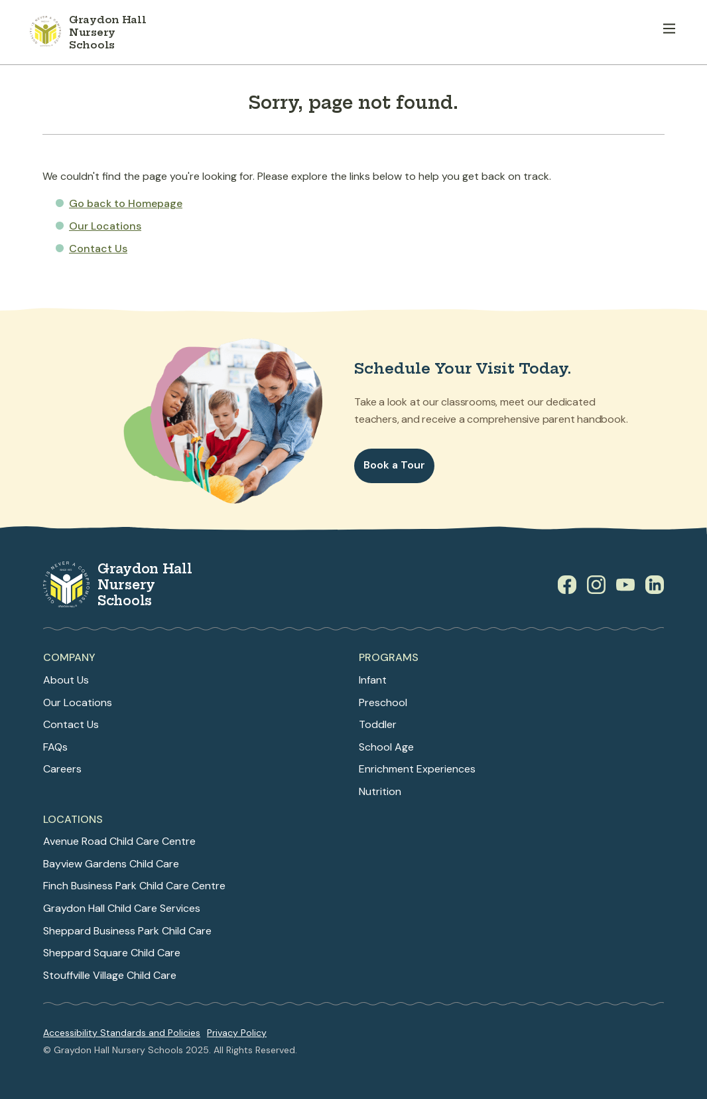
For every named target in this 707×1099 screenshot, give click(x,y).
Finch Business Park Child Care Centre (134, 886)
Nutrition (380, 791)
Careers (62, 769)
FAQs (55, 747)
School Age (386, 747)
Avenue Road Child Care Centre (119, 841)
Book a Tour (394, 465)
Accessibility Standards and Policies (121, 1033)
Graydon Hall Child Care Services (121, 908)
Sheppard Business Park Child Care (127, 931)
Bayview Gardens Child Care (111, 864)
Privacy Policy (237, 1033)
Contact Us (98, 249)
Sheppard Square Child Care (111, 953)
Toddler (378, 724)
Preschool (383, 702)
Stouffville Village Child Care (109, 975)
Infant (373, 680)
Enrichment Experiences (417, 769)
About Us (66, 680)
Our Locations (105, 226)
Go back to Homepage (125, 203)
